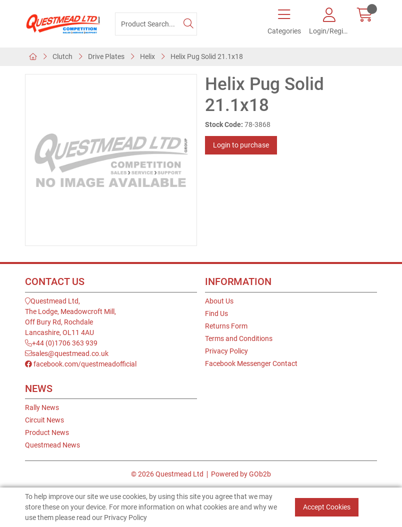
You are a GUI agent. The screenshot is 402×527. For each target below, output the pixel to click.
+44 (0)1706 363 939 (61, 343)
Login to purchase (241, 145)
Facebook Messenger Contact (251, 364)
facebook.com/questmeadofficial (80, 364)
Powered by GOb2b (241, 474)
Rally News (42, 408)
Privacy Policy (226, 351)
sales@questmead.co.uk (66, 354)
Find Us (216, 314)
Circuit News (44, 420)
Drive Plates (106, 56)
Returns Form (226, 326)
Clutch (62, 56)
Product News (47, 432)
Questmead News (52, 445)
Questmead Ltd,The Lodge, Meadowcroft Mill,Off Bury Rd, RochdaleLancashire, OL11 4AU (70, 316)
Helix (147, 56)
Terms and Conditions (238, 338)
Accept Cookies (326, 507)
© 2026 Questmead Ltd (167, 474)
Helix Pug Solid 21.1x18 (206, 56)
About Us (219, 301)
